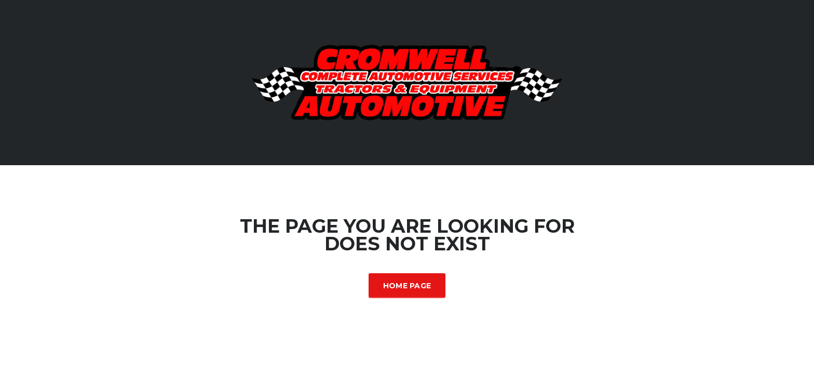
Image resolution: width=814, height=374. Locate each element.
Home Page (407, 285)
